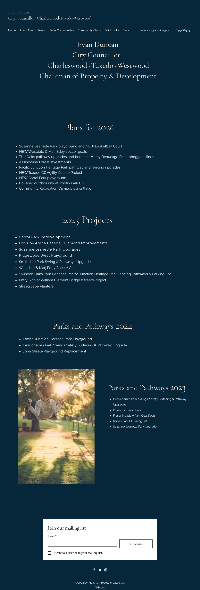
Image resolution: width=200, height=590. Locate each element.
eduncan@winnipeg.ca (155, 30)
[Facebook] (94, 570)
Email (52, 536)
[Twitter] (100, 570)
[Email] (81, 543)
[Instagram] (106, 570)
